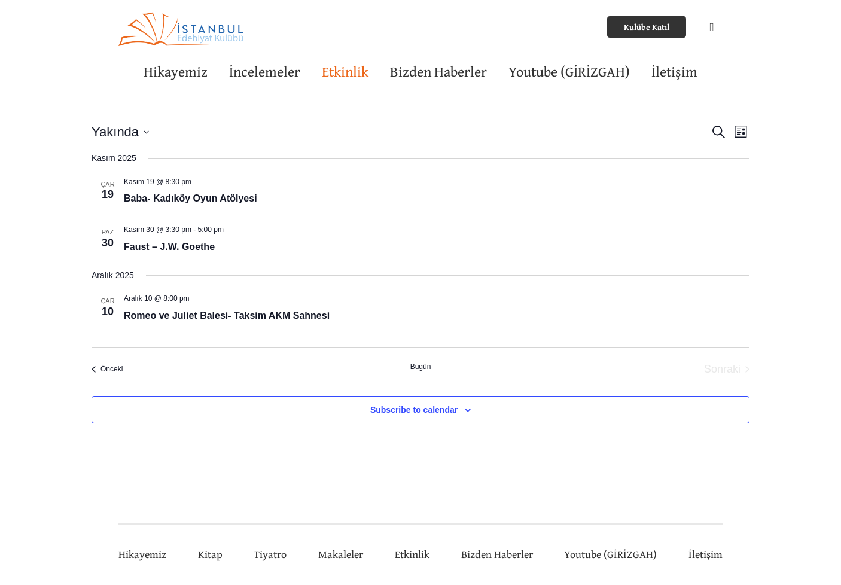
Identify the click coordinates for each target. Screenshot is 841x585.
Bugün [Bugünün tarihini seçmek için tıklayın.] (420, 366)
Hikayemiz (142, 554)
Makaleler (340, 554)
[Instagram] (712, 27)
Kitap (210, 554)
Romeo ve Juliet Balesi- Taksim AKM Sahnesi (227, 315)
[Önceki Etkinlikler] (107, 369)
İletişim (705, 554)
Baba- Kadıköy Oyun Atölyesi (190, 198)
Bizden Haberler (497, 554)
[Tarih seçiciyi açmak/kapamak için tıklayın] (120, 132)
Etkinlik (412, 554)
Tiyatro (270, 554)
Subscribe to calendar (414, 410)
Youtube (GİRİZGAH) (610, 554)
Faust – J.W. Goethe (169, 247)
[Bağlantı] (182, 27)
